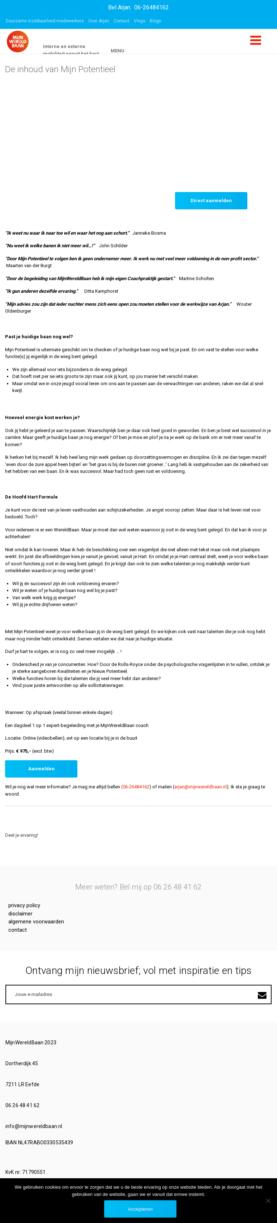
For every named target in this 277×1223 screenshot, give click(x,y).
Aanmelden (41, 768)
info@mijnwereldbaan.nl (34, 1126)
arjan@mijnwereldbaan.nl (200, 786)
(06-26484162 (135, 786)
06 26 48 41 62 (23, 1105)
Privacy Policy (24, 905)
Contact (121, 20)
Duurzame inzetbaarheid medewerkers (45, 20)
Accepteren (140, 1209)
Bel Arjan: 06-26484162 (138, 7)
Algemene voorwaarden (36, 921)
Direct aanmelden (211, 200)
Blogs (155, 20)
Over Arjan (98, 20)
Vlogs (139, 20)
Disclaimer (20, 913)
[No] (268, 1200)
